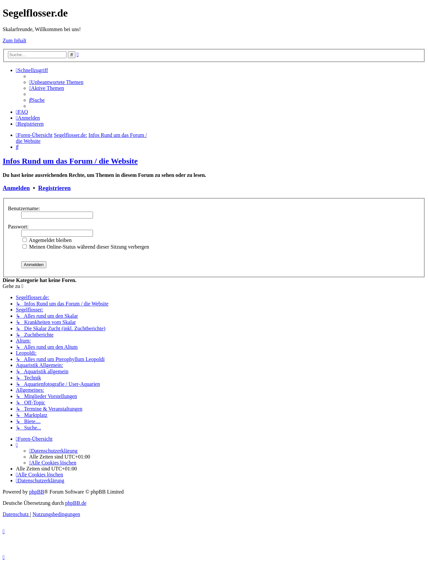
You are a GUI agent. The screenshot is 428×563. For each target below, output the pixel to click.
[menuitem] (56, 82)
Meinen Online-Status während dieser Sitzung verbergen (85, 247)
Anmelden (16, 187)
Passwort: (18, 226)
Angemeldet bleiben (46, 240)
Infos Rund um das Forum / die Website (70, 161)
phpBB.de (75, 503)
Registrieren (54, 187)
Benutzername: (24, 208)
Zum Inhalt (14, 40)
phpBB (36, 492)
